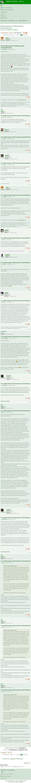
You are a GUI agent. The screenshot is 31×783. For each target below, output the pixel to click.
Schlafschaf (3, 40)
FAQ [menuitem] (3, 14)
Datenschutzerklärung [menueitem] (7, 7)
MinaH (2, 295)
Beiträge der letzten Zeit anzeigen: (15, 748)
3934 (11, 378)
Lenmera (2, 157)
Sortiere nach (10, 749)
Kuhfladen (9, 29)
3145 (10, 256)
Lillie (2, 109)
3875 (9, 295)
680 (9, 130)
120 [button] (17, 35)
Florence (2, 131)
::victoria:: (2, 257)
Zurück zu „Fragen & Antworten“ (12, 759)
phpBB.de (21, 782)
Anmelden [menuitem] (4, 16)
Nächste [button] (27, 34)
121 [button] (19, 35)
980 (10, 39)
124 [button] (25, 35)
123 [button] (23, 35)
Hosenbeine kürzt (22, 99)
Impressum (3, 778)
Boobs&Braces (15, 29)
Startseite (4, 20)
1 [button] (14, 35)
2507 (9, 231)
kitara (2, 232)
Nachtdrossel (3, 378)
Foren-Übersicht (11, 20)
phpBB (11, 780)
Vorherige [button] (13, 34)
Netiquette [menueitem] (4, 11)
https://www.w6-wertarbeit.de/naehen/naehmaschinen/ (15, 392)
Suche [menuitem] (1, 22)
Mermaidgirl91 (3, 331)
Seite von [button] (11, 34)
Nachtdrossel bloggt (5, 401)
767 (5, 112)
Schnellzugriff (15, 6)
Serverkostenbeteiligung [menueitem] (7, 9)
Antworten (4, 33)
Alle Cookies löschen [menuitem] (6, 776)
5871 (9, 157)
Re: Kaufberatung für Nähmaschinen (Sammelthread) (12, 47)
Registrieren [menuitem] (4, 18)
